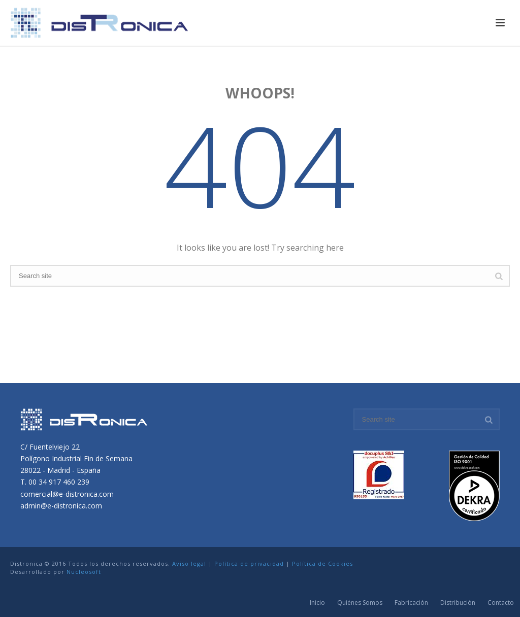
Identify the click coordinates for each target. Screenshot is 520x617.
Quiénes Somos (359, 603)
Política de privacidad (249, 563)
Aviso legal (189, 563)
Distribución (457, 603)
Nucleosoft (84, 571)
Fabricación (411, 603)
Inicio (317, 603)
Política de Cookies (322, 563)
